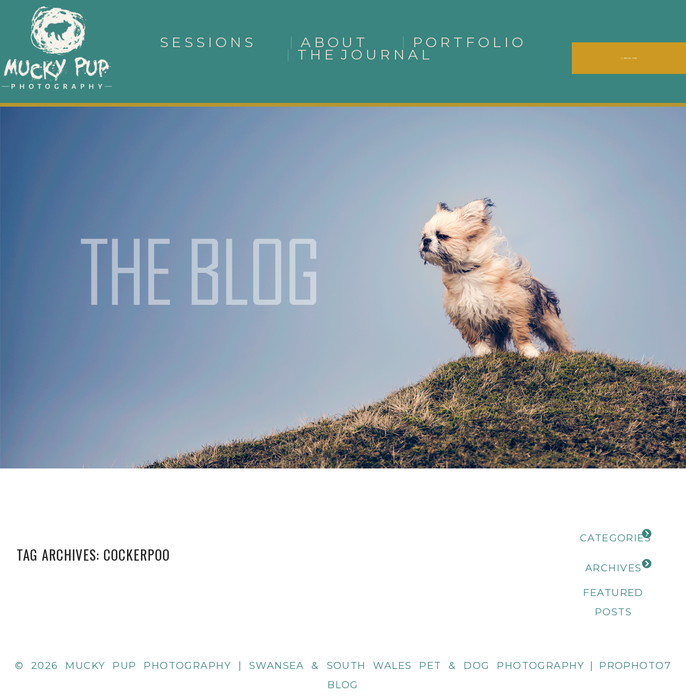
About (335, 42)
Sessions (208, 42)
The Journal (365, 54)
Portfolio (469, 42)
